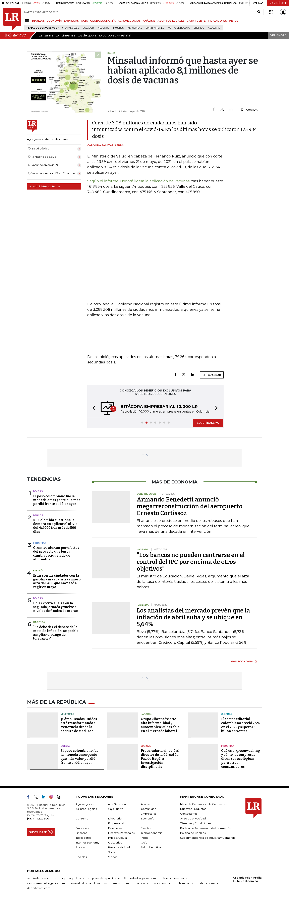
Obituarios (115, 842)
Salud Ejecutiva (151, 847)
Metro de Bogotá (179, 28)
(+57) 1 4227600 (38, 818)
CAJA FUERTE (196, 20)
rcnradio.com (141, 883)
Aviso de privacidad (193, 818)
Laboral (146, 714)
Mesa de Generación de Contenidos (203, 804)
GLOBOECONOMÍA (103, 20)
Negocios (103, 28)
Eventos (146, 828)
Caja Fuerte (115, 808)
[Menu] (27, 20)
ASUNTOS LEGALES (171, 20)
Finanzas (81, 832)
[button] (92, 408)
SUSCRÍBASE (278, 3)
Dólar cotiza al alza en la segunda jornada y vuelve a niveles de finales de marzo (55, 607)
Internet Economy (87, 842)
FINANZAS (38, 20)
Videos (112, 857)
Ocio (144, 842)
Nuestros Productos (193, 808)
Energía (38, 570)
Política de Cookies (193, 832)
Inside (145, 837)
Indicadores (83, 837)
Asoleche (214, 28)
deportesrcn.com (38, 888)
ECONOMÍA (54, 20)
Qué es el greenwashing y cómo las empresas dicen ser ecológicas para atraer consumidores (240, 759)
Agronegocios (85, 804)
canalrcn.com (120, 883)
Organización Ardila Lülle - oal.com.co (247, 879)
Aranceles (72, 28)
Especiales (115, 828)
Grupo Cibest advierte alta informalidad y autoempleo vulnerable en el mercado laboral (160, 725)
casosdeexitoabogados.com (46, 883)
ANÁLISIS (149, 20)
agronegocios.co (72, 878)
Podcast (81, 847)
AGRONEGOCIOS (129, 20)
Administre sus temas (44, 186)
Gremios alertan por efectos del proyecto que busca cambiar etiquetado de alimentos (56, 553)
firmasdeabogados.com (140, 878)
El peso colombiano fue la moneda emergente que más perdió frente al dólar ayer (56, 500)
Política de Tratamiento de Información (205, 828)
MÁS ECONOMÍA (242, 661)
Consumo (82, 818)
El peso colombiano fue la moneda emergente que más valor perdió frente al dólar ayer (80, 757)
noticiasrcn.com (164, 883)
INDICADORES (217, 20)
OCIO (84, 20)
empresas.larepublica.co (104, 878)
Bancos (38, 515)
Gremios (199, 28)
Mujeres (118, 28)
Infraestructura (117, 837)
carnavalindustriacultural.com (88, 883)
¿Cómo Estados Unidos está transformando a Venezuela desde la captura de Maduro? (79, 725)
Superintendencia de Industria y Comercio (208, 837)
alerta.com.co (208, 883)
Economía (147, 818)
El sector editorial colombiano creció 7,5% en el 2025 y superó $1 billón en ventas (240, 725)
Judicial (146, 746)
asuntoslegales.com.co (42, 878)
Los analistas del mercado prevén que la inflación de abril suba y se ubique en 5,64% (193, 617)
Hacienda (39, 622)
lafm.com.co (187, 883)
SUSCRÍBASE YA (208, 422)
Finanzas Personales (121, 832)
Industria (39, 543)
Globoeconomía (151, 832)
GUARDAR (250, 109)
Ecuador (88, 28)
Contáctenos (188, 813)
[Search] (259, 12)
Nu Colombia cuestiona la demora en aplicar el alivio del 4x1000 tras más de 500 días (55, 526)
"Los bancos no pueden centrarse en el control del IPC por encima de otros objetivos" (191, 561)
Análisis (145, 804)
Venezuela (67, 714)
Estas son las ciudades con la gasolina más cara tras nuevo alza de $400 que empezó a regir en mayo (57, 581)
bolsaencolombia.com (174, 878)
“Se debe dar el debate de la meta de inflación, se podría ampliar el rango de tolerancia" (55, 633)
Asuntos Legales (86, 808)
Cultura (226, 714)
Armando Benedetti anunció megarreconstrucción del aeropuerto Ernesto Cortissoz (189, 506)
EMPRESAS (71, 20)
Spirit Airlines (155, 28)
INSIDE (233, 20)
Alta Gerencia (117, 804)
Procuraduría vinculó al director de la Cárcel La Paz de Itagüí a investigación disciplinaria (160, 759)
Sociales (81, 857)
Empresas (82, 828)
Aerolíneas (135, 28)
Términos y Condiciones (195, 823)
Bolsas (38, 491)
